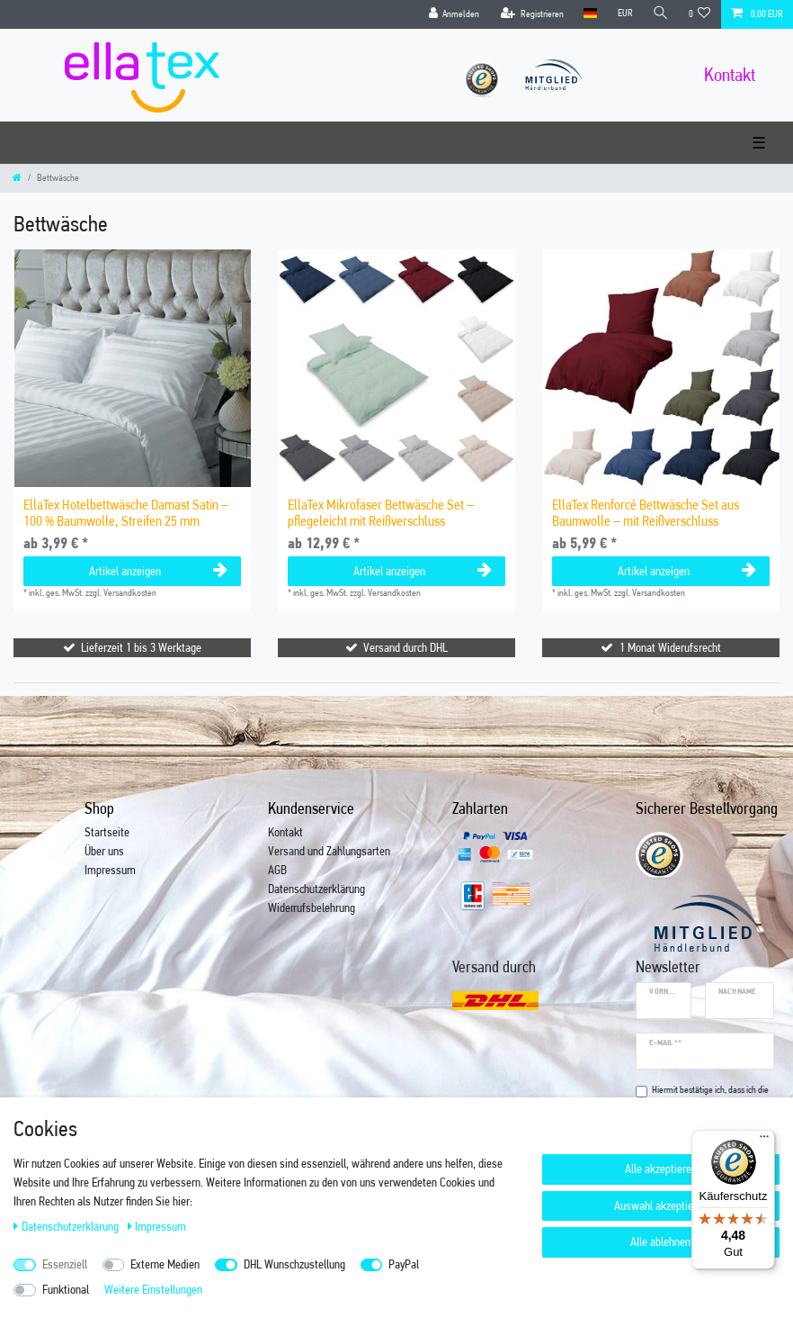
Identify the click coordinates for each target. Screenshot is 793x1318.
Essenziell (64, 1264)
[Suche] (661, 14)
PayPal (403, 1264)
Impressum (110, 869)
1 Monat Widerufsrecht (670, 647)
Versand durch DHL (405, 647)
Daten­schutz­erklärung (67, 1226)
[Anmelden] (453, 14)
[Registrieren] (532, 14)
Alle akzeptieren (661, 1168)
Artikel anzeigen (158, 571)
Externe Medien (165, 1264)
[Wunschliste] (700, 14)
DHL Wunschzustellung (294, 1264)
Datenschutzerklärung (316, 888)
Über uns (104, 851)
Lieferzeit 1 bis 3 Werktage (141, 647)
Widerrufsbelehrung (311, 907)
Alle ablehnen (660, 1241)
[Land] (590, 14)
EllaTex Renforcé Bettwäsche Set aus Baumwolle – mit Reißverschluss (645, 512)
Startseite (107, 832)
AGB (277, 869)
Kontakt (285, 832)
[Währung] (624, 14)
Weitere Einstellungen (153, 1289)
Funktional (65, 1289)
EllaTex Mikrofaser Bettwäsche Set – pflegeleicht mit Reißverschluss (381, 512)
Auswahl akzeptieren (661, 1205)
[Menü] (764, 1140)
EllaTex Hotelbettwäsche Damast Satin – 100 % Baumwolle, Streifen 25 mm (125, 512)
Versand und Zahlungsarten (329, 851)
